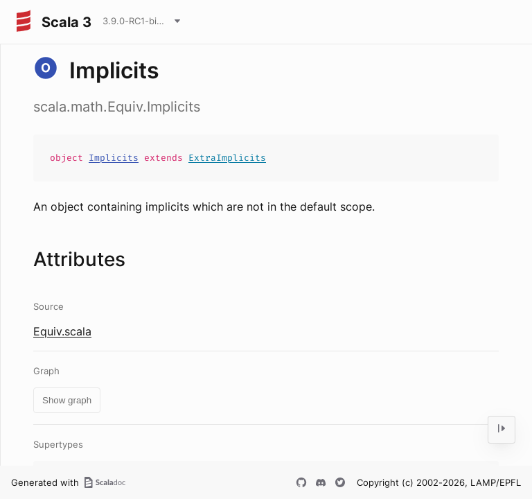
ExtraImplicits (227, 158)
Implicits (114, 158)
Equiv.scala (62, 331)
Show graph (66, 400)
